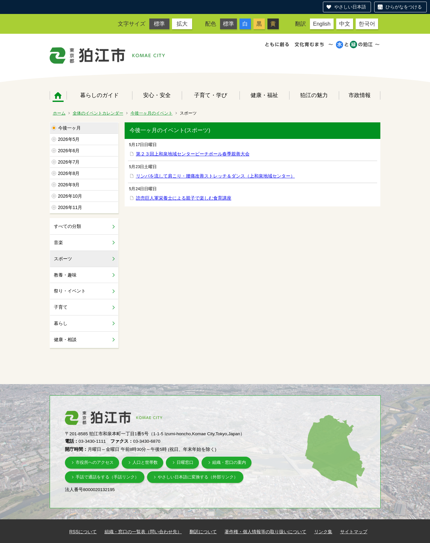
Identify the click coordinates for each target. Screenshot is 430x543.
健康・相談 (65, 339)
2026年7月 (69, 162)
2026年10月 (70, 196)
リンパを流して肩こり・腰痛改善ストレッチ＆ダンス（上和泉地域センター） (215, 176)
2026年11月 (70, 207)
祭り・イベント (70, 290)
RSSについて (83, 531)
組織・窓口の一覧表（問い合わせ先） (143, 531)
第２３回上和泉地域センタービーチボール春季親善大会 (193, 153)
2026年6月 (69, 150)
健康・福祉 (264, 95)
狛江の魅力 (314, 95)
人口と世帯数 (145, 462)
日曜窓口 (185, 462)
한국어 (367, 24)
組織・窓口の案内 (229, 462)
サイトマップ (353, 531)
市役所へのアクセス (95, 462)
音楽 (58, 242)
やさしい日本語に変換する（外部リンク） (198, 477)
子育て (61, 307)
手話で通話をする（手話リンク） (107, 477)
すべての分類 (67, 226)
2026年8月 (69, 173)
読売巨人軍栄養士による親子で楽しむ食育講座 (183, 198)
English (321, 24)
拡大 (182, 24)
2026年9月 (69, 184)
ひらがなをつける (404, 6)
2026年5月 (69, 139)
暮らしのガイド (99, 95)
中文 (344, 24)
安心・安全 (157, 95)
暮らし (61, 323)
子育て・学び (210, 95)
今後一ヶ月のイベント (151, 113)
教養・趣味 (65, 275)
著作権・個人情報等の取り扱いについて (265, 531)
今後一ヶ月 (69, 127)
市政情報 (360, 95)
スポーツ (63, 258)
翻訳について (203, 531)
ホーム (58, 95)
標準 (159, 24)
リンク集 (323, 531)
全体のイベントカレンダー (98, 113)
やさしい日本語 (350, 6)
